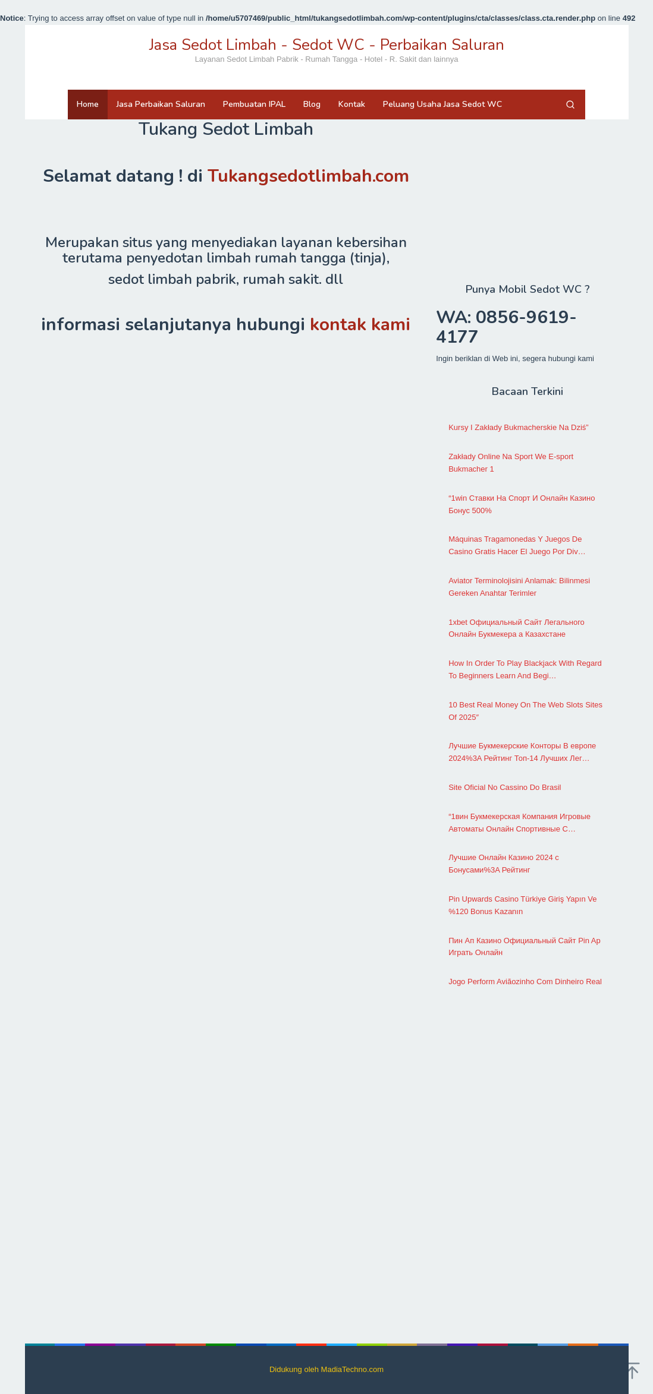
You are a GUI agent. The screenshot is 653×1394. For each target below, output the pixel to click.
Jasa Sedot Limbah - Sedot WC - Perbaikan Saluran (326, 44)
